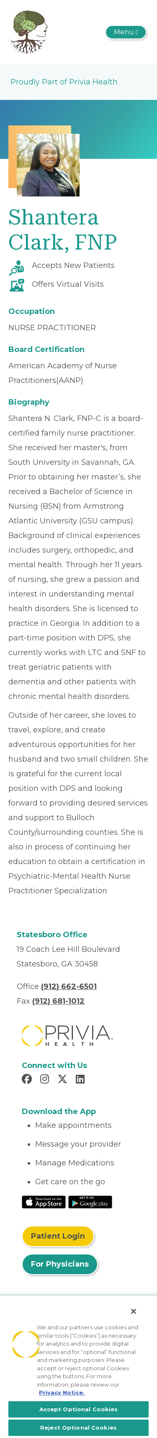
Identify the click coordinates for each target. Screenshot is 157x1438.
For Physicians (60, 1264)
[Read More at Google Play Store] (90, 1201)
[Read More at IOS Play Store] (44, 1201)
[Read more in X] (63, 1080)
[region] (78, 1366)
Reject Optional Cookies (78, 1427)
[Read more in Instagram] (45, 1080)
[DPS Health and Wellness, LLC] (29, 31)
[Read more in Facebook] (28, 1080)
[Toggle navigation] (126, 32)
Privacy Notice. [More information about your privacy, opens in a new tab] (62, 1392)
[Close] (133, 1311)
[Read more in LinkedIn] (81, 1080)
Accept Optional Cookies (78, 1409)
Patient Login (58, 1236)
